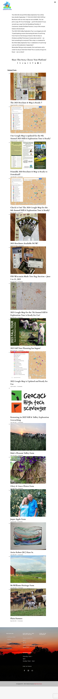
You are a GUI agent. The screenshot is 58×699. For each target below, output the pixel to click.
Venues (9, 642)
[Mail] (32, 670)
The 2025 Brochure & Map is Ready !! (26, 102)
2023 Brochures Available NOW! (24, 243)
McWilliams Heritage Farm (22, 585)
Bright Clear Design (38, 684)
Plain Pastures (16, 618)
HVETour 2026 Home (11, 638)
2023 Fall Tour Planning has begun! (25, 348)
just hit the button (37, 22)
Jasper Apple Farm (18, 519)
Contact (9, 649)
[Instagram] (28, 670)
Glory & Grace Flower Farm (22, 486)
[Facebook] (24, 670)
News (9, 646)
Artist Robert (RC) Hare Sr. (21, 552)
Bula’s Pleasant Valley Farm (22, 453)
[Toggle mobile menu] (55, 2)
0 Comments (21, 105)
